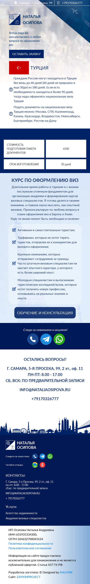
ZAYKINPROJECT (28, 577)
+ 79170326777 (15, 498)
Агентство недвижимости (21, 513)
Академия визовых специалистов (26, 518)
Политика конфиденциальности (30, 543)
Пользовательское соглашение (29, 548)
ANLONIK (66, 572)
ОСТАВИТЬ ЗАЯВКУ (26, 54)
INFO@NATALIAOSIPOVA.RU (45, 389)
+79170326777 (45, 398)
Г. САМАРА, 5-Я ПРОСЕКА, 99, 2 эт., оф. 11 (45, 368)
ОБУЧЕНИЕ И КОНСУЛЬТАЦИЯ (45, 312)
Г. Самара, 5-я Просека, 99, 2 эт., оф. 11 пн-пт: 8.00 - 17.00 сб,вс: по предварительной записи (29, 485)
